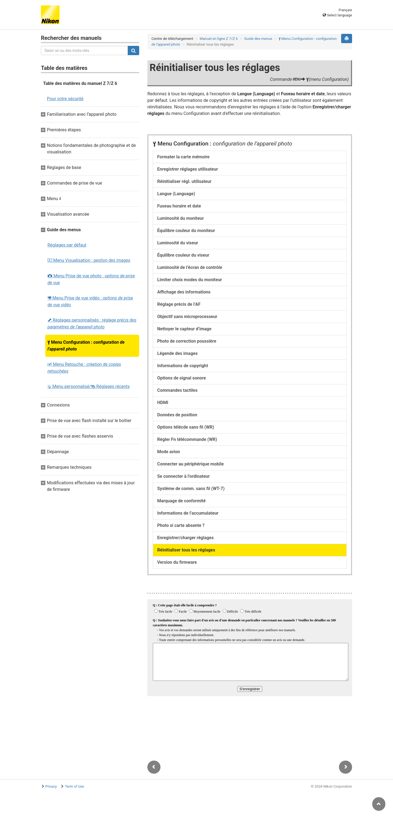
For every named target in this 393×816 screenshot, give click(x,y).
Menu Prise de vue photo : (91, 279)
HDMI (162, 402)
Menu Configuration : (85, 346)
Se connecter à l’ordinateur (183, 476)
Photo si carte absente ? (181, 525)
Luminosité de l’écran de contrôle (189, 267)
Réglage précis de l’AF (179, 304)
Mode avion (168, 451)
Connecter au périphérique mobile (190, 464)
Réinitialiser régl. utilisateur (184, 181)
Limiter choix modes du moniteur (189, 279)
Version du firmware (177, 562)
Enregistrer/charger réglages (185, 537)
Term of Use (74, 786)
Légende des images (177, 353)
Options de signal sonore (181, 378)
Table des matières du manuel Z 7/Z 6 (80, 83)
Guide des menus (258, 39)
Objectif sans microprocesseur (187, 316)
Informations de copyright (182, 365)
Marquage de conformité (181, 500)
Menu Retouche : (84, 368)
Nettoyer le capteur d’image (184, 328)
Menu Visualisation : (88, 260)
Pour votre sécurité (65, 98)
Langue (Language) (176, 193)
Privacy (51, 786)
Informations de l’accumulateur (187, 513)
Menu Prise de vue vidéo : (90, 301)
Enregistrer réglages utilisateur (187, 169)
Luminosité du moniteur (180, 218)
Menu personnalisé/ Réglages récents (88, 386)
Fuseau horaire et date (179, 206)
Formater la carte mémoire (183, 156)
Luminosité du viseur (177, 242)
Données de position (177, 414)
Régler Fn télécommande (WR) (187, 439)
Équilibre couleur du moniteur (186, 230)
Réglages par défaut (67, 245)
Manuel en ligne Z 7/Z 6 (219, 39)
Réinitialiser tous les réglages (186, 550)
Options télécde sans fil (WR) (185, 427)
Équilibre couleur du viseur (183, 255)
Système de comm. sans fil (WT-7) (191, 488)
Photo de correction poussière (186, 341)
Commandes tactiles (177, 390)
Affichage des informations (183, 292)
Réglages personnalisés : (91, 324)
